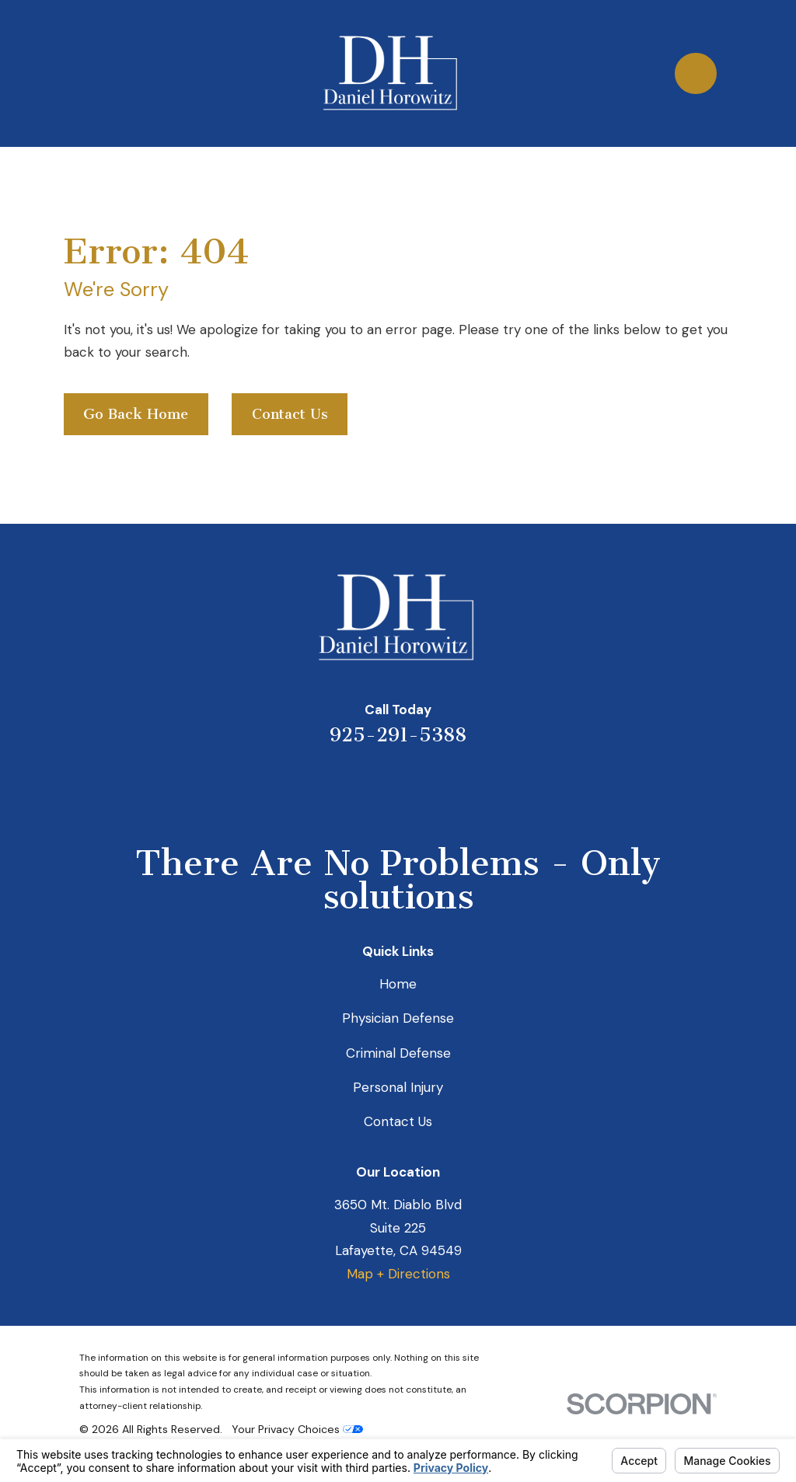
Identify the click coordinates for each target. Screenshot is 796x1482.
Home (398, 983)
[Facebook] (461, 786)
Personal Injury (398, 1087)
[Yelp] (335, 786)
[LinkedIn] (377, 786)
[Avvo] (419, 786)
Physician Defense (398, 1018)
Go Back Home (135, 414)
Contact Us (290, 414)
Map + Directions (398, 1273)
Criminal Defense (398, 1053)
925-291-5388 (398, 735)
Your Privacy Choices (297, 1429)
